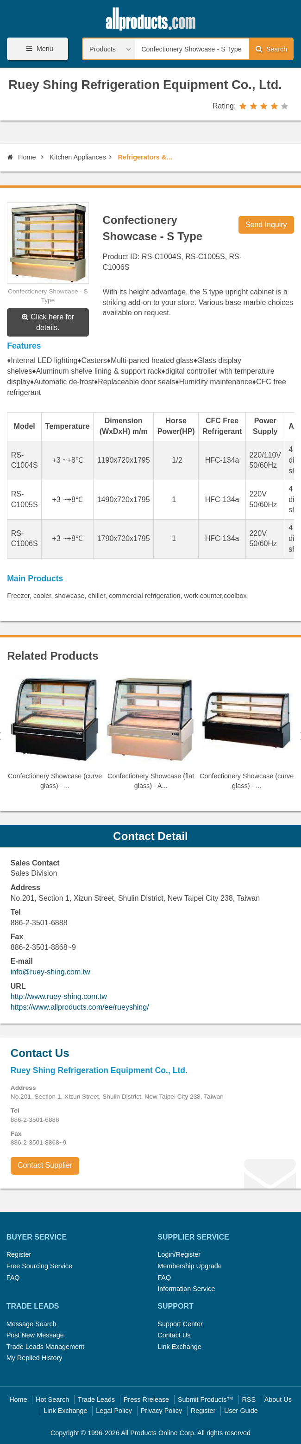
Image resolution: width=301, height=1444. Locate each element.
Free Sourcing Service (39, 1266)
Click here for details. (48, 322)
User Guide (241, 1410)
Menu (38, 49)
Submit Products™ (205, 1399)
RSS (249, 1399)
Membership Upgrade (189, 1266)
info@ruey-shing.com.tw (50, 972)
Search (271, 49)
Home (21, 157)
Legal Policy (114, 1410)
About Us (278, 1399)
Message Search (31, 1324)
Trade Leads (96, 1399)
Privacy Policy (161, 1410)
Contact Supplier (45, 1165)
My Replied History (34, 1357)
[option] (55, 736)
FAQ (13, 1277)
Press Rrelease (146, 1399)
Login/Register (179, 1254)
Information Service (186, 1288)
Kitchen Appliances (78, 157)
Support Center (180, 1324)
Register (18, 1254)
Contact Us (173, 1335)
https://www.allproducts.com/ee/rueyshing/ (80, 1007)
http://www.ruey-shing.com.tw (59, 996)
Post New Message (35, 1335)
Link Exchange (179, 1346)
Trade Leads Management (45, 1346)
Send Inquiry (266, 225)
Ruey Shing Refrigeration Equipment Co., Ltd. (145, 84)
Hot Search (52, 1399)
